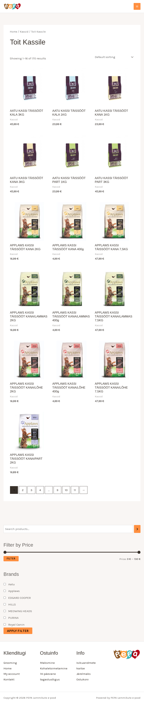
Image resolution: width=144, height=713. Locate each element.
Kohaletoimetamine (53, 668)
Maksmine (47, 662)
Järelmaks (83, 674)
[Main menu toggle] (137, 6)
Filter (11, 558)
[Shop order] (113, 57)
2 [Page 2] (23, 490)
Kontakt (9, 679)
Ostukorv (82, 679)
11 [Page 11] (75, 490)
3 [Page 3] (31, 490)
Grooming (10, 662)
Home (13, 31)
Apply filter (18, 631)
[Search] (137, 529)
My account (12, 674)
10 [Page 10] (66, 490)
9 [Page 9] (57, 490)
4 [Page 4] (40, 490)
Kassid (24, 31)
